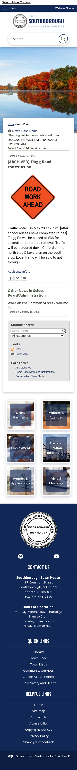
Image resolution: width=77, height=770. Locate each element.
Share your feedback (38, 742)
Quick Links (38, 641)
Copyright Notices (38, 729)
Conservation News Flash (30, 376)
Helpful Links (38, 694)
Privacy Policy (39, 736)
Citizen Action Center (39, 676)
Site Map (38, 711)
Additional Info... (19, 271)
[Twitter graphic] (20, 556)
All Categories (23, 367)
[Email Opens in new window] (24, 278)
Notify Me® (22, 354)
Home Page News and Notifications (35, 372)
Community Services (38, 670)
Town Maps (38, 664)
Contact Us (38, 717)
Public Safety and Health (38, 683)
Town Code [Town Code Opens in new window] (38, 658)
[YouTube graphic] (56, 556)
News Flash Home (25, 131)
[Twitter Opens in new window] (17, 278)
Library (38, 652)
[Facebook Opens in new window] (11, 278)
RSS (18, 349)
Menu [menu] (12, 8)
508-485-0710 (44, 592)
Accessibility (38, 723)
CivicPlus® (62, 756)
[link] (64, 8)
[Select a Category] (37, 335)
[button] (63, 38)
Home (11, 124)
